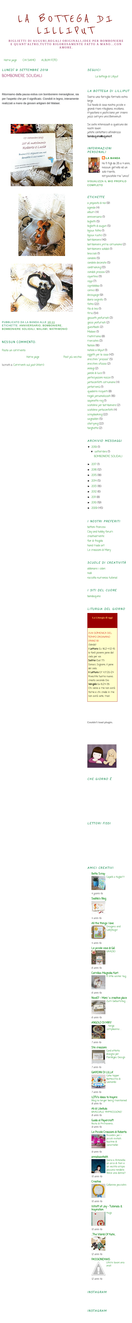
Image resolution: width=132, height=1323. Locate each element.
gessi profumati (96, 323)
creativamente (95, 536)
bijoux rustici (94, 235)
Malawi (42, 329)
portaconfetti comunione (101, 382)
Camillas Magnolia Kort (104, 973)
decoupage (93, 295)
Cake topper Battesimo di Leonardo (113, 1079)
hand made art (95, 546)
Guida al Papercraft (102, 1121)
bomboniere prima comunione (104, 245)
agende (91, 208)
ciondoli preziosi (96, 272)
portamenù (93, 387)
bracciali (92, 254)
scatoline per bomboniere (101, 405)
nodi (89, 573)
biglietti (91, 222)
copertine (92, 277)
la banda (113, 158)
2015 (94, 475)
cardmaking (94, 267)
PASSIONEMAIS (100, 1260)
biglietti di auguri (97, 226)
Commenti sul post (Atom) (28, 365)
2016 (94, 470)
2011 (94, 497)
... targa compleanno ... (113, 1027)
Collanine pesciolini (116, 1185)
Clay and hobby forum (100, 532)
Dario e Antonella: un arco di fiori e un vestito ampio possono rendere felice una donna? (116, 1166)
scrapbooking (94, 415)
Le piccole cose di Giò (103, 948)
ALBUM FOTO (49, 60)
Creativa (96, 1182)
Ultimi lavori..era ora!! (115, 1264)
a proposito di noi (96, 203)
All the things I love (102, 923)
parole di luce (94, 373)
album (91, 212)
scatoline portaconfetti (100, 410)
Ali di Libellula (99, 1109)
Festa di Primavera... (102, 1124)
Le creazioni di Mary (99, 550)
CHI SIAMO (29, 60)
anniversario (30, 325)
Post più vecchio (72, 357)
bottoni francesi (96, 527)
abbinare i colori (96, 569)
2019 (94, 447)
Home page (10, 60)
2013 (94, 486)
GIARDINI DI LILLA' (102, 1073)
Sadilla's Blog (98, 899)
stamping (92, 424)
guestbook (93, 327)
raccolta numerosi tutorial (102, 578)
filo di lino (92, 309)
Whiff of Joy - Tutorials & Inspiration (106, 1208)
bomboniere (52, 325)
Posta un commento (13, 350)
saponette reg (95, 401)
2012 (94, 492)
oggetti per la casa (97, 355)
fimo (90, 313)
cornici (91, 290)
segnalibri (93, 419)
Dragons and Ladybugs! (113, 928)
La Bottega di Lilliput (66, 24)
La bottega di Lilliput (106, 77)
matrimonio (59, 329)
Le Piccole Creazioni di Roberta (109, 1132)
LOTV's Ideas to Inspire (104, 1097)
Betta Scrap (98, 874)
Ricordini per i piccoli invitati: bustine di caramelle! (114, 1140)
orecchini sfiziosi (97, 364)
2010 (94, 503)
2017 (94, 464)
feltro (90, 304)
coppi (90, 281)
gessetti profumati (98, 318)
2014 (94, 481)
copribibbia (93, 286)
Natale (91, 346)
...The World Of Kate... (103, 1235)
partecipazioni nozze (98, 378)
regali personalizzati (98, 396)
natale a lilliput (95, 350)
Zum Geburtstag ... (116, 1001)
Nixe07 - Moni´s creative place (109, 998)
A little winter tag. (116, 976)
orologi (90, 369)
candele (91, 258)
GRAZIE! (111, 951)
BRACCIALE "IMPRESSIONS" (106, 1112)
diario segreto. (95, 300)
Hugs (109, 1213)
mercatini (93, 341)
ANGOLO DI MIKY (101, 1023)
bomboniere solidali (18, 329)
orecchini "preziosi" (98, 359)
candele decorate (96, 263)
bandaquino (94, 596)
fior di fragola (95, 541)
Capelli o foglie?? (115, 877)
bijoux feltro (94, 231)
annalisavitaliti (99, 1157)
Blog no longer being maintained (109, 1100)
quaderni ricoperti (97, 391)
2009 (94, 508)
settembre (101, 452)
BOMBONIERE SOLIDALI (22, 76)
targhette (92, 428)
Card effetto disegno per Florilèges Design (115, 1054)
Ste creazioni (99, 1048)
